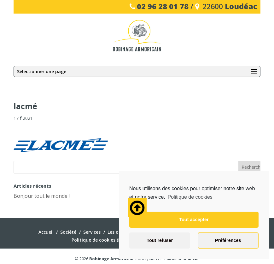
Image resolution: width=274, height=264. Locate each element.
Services (92, 232)
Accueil (46, 232)
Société (68, 232)
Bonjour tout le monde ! (42, 195)
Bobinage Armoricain (111, 258)
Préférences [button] (228, 240)
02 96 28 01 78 (163, 6)
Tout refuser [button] (160, 240)
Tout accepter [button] (193, 219)
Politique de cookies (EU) (98, 240)
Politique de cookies (189, 197)
